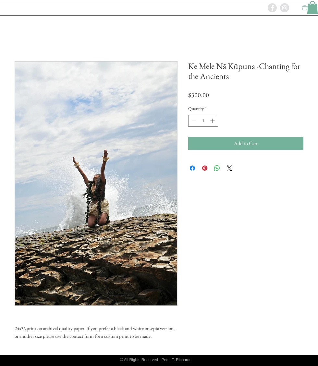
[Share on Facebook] (192, 168)
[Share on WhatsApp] (217, 168)
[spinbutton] (203, 120)
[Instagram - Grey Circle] (284, 7)
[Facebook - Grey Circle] (272, 7)
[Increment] (213, 120)
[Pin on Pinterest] (205, 168)
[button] (312, 7)
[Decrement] (193, 120)
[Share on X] (229, 168)
